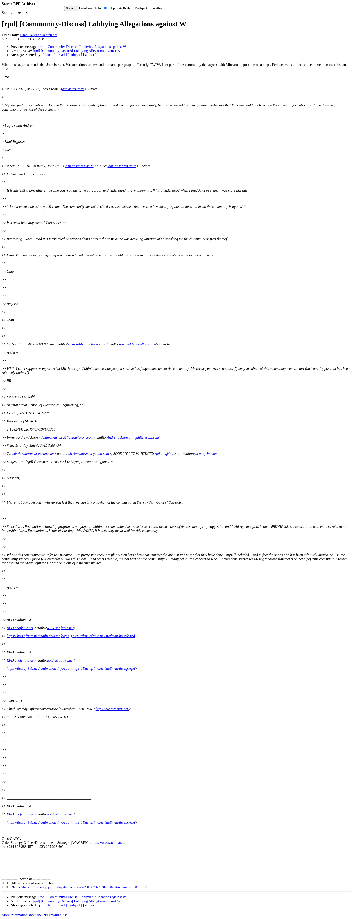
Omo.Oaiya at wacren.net (38, 35)
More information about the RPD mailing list (34, 915)
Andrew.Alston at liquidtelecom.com (67, 437)
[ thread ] (60, 55)
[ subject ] (75, 55)
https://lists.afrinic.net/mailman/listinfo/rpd (38, 636)
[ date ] (48, 55)
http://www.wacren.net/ (112, 709)
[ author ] (90, 55)
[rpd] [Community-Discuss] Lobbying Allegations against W (82, 47)
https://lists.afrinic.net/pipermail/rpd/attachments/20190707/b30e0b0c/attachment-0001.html (79, 887)
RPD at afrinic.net (20, 628)
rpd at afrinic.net (167, 454)
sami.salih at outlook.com (86, 344)
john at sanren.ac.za (78, 166)
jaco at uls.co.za (72, 89)
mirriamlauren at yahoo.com (33, 454)
